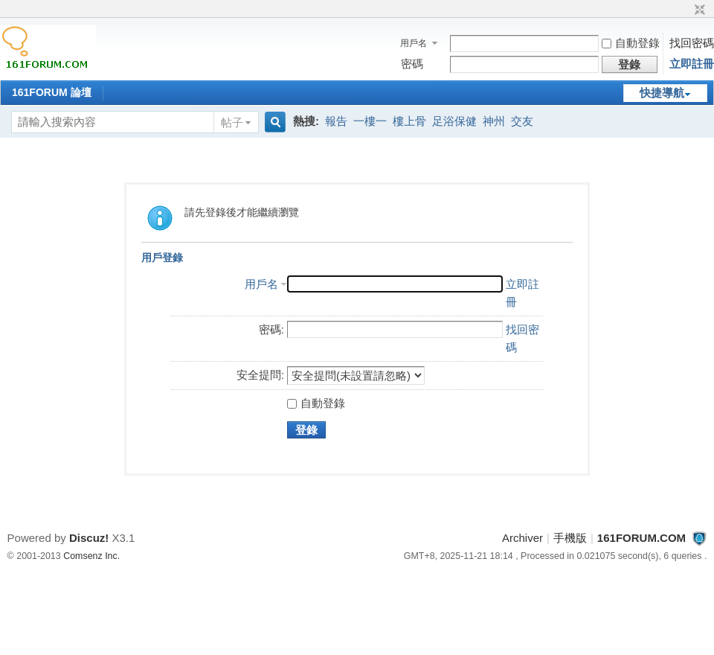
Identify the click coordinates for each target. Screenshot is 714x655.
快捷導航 (662, 92)
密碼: (271, 329)
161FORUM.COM (641, 537)
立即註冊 (691, 63)
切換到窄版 (698, 10)
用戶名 (413, 43)
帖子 (232, 122)
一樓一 (370, 121)
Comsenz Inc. (91, 556)
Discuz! (89, 537)
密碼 (412, 63)
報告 (336, 121)
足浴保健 (454, 121)
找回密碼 (691, 42)
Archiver (522, 537)
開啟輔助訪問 (685, 10)
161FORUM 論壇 (51, 92)
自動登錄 (631, 42)
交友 (522, 121)
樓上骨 (409, 121)
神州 (494, 121)
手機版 (570, 537)
